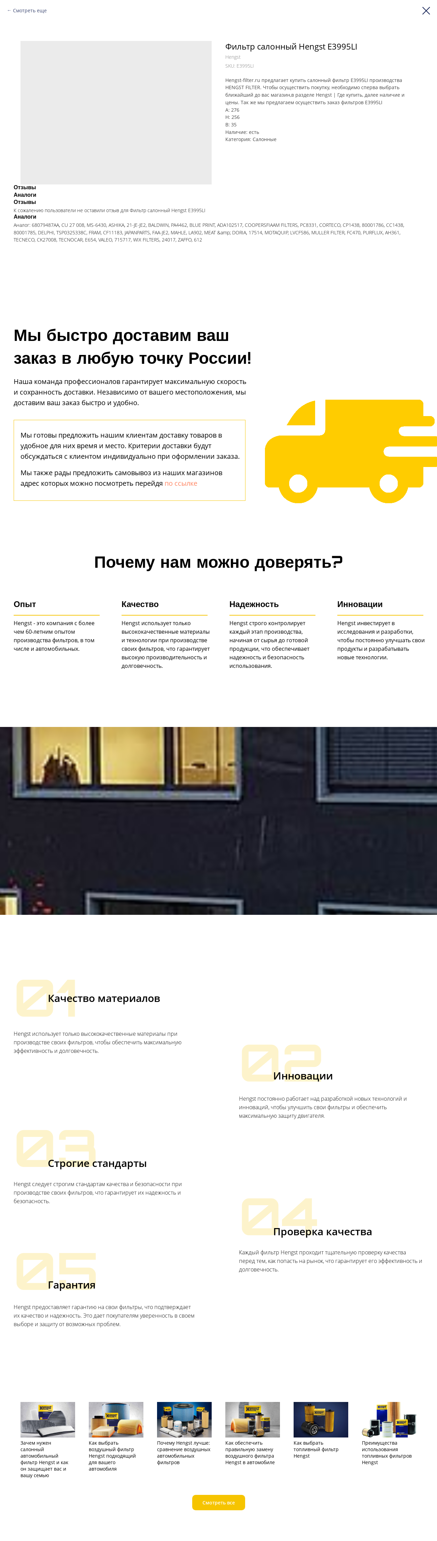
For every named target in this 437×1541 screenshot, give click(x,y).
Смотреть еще (30, 10)
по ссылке (181, 483)
